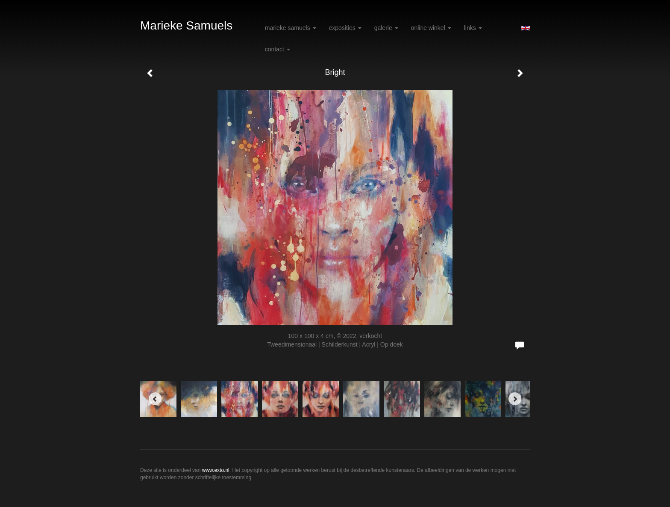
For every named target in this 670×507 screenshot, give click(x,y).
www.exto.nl (215, 470)
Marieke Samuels (186, 25)
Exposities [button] (345, 27)
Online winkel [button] (431, 27)
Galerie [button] (386, 27)
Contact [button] (277, 49)
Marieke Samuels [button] (290, 27)
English (525, 28)
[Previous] (155, 398)
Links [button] (473, 27)
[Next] (514, 398)
